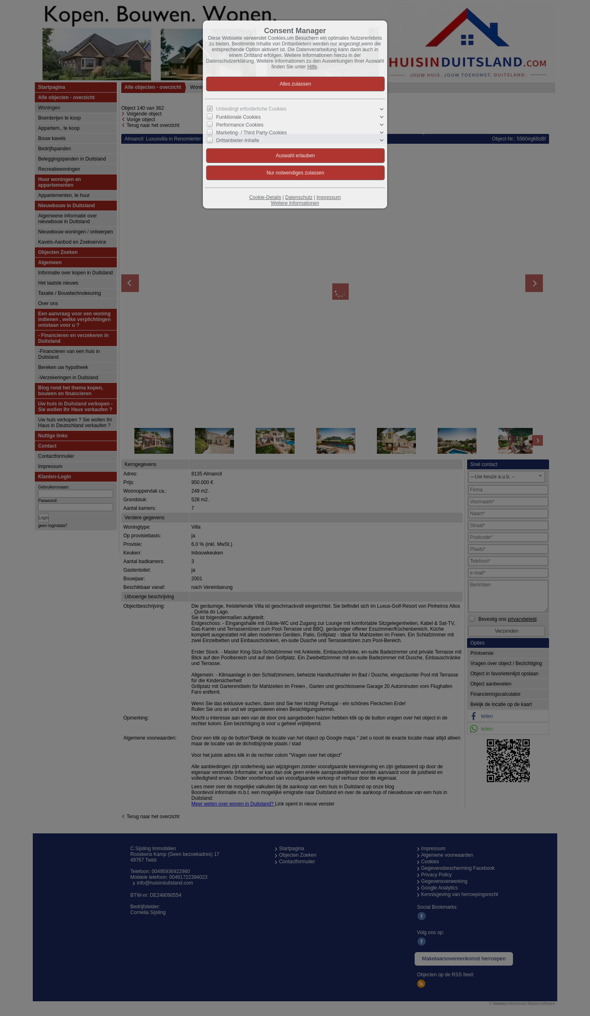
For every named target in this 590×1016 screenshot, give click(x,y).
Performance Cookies (239, 125)
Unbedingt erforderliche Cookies (251, 109)
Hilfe (312, 67)
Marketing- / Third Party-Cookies (251, 133)
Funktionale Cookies (238, 117)
